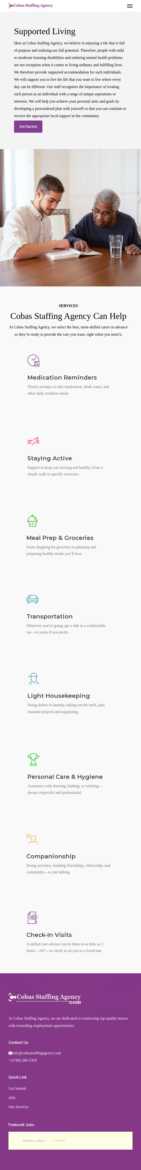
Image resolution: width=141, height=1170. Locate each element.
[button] (130, 5)
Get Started (17, 1088)
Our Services (18, 1107)
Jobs (11, 1098)
